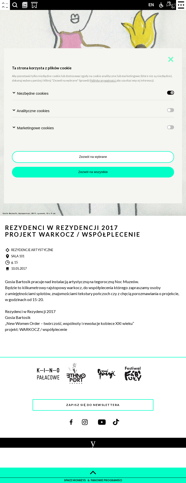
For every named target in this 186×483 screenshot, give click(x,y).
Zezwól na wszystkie (93, 172)
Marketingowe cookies (33, 127)
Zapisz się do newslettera (93, 405)
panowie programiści (106, 480)
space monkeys (75, 480)
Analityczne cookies (30, 110)
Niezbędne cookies (30, 93)
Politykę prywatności (103, 80)
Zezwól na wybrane (93, 157)
